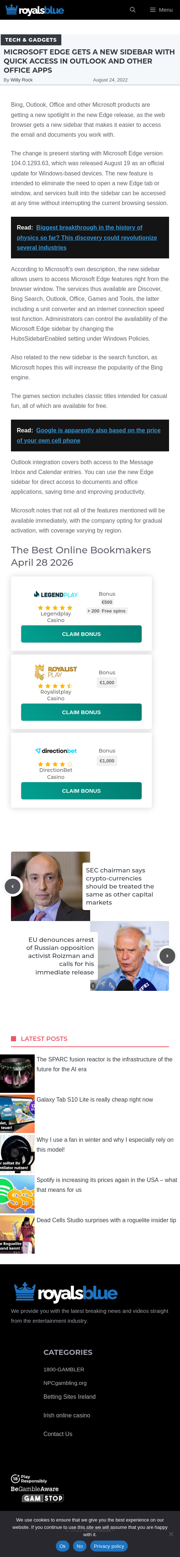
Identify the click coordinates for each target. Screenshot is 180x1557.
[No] (171, 1534)
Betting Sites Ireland (69, 1397)
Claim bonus (81, 634)
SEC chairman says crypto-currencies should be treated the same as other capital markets (120, 886)
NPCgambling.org (65, 1383)
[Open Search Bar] (133, 10)
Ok (63, 1546)
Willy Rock (22, 80)
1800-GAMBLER (63, 1369)
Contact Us (57, 1434)
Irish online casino (66, 1415)
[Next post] (167, 956)
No (80, 1546)
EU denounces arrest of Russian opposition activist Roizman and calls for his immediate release (60, 956)
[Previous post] (12, 886)
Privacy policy (109, 1546)
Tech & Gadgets (31, 40)
